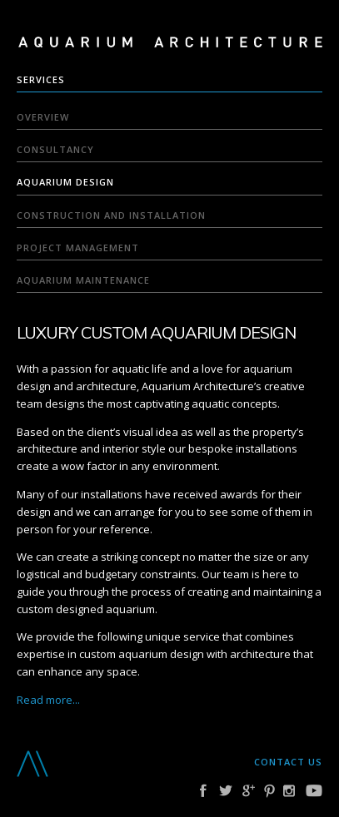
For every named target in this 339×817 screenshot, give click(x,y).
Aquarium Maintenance (83, 280)
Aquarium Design (65, 182)
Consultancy (55, 149)
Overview (43, 117)
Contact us (288, 761)
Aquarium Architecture (170, 44)
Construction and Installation (111, 215)
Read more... (48, 699)
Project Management (78, 247)
